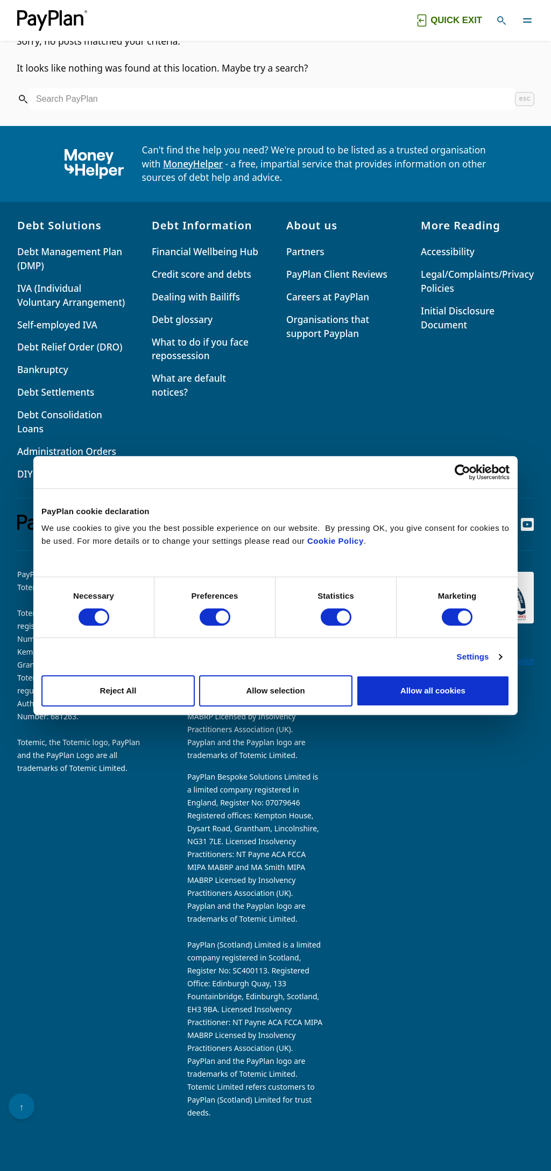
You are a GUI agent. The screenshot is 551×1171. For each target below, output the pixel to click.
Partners (305, 252)
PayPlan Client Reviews (336, 274)
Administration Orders (66, 451)
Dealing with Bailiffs (196, 297)
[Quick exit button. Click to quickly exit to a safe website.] (447, 20)
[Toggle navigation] (527, 20)
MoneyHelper (193, 164)
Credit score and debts (201, 274)
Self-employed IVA (57, 325)
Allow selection (275, 690)
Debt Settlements (55, 392)
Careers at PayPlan (327, 297)
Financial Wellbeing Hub (205, 252)
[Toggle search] (501, 20)
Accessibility (448, 252)
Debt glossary (182, 319)
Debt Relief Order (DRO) (69, 347)
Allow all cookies (432, 690)
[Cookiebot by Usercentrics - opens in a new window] (462, 472)
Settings (473, 656)
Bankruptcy (42, 369)
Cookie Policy (335, 540)
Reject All (118, 690)
